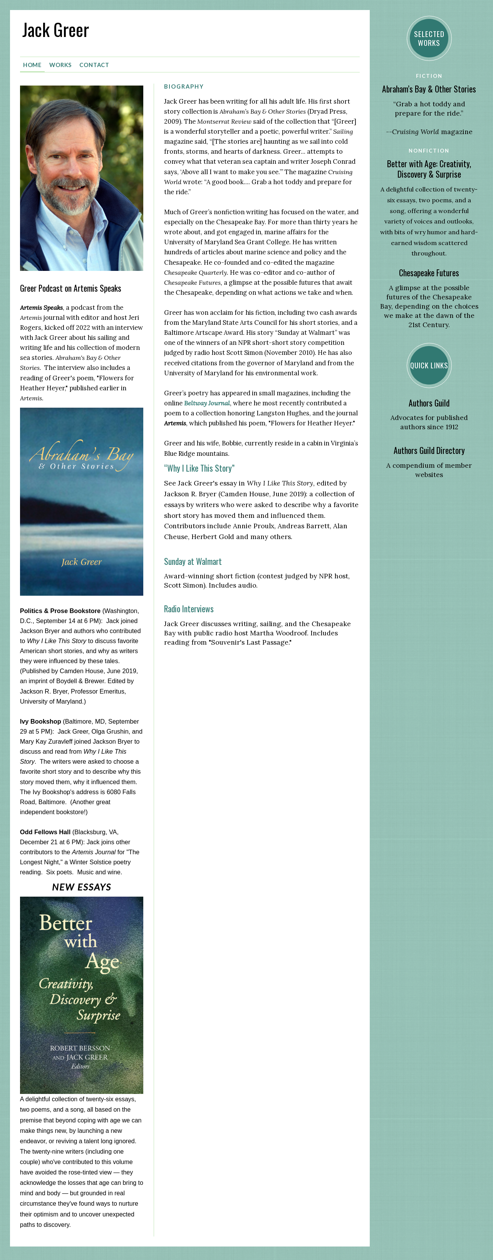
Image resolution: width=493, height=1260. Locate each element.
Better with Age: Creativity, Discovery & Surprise (429, 169)
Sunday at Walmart (193, 559)
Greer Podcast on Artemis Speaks (70, 286)
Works (60, 63)
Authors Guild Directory (429, 450)
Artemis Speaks (41, 306)
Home (32, 63)
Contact (94, 63)
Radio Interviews (189, 607)
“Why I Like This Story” (199, 466)
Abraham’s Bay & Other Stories (429, 89)
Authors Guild (429, 403)
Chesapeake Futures (429, 273)
